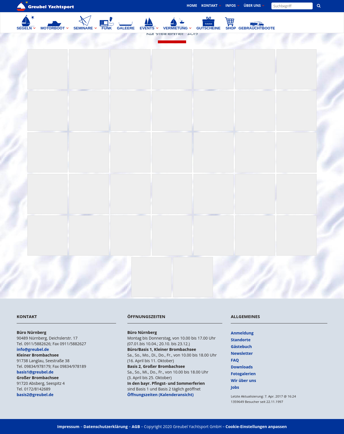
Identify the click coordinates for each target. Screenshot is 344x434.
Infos (230, 5)
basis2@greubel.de (35, 394)
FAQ (235, 360)
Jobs (235, 387)
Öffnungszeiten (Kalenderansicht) (160, 394)
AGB (136, 426)
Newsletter (242, 353)
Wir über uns (243, 380)
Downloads (241, 367)
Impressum (68, 426)
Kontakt (209, 5)
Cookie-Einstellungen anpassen (256, 426)
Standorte (241, 339)
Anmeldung (242, 333)
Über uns (252, 5)
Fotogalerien (243, 373)
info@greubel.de (33, 349)
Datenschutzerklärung (106, 426)
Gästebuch (241, 346)
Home (192, 5)
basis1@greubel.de (35, 372)
